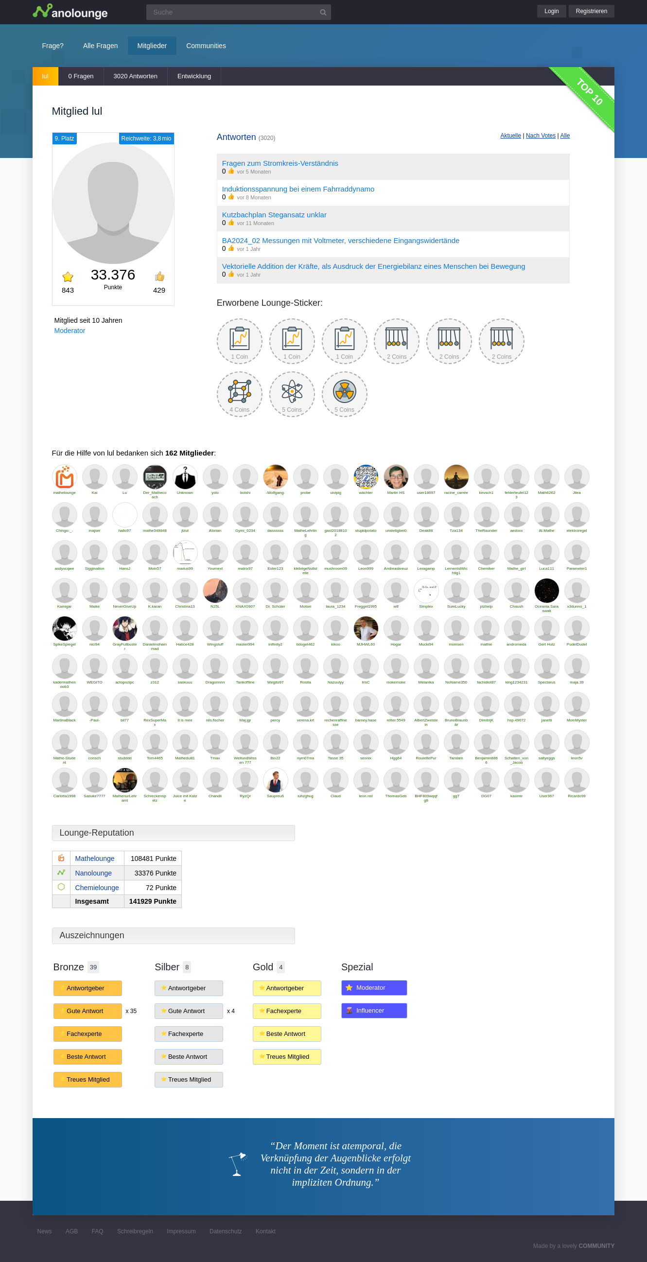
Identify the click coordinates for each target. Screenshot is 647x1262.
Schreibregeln (135, 1231)
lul (45, 76)
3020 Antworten (135, 76)
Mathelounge (95, 858)
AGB (72, 1231)
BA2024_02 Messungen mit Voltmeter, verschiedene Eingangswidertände (341, 240)
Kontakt (266, 1231)
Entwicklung (194, 76)
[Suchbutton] (323, 12)
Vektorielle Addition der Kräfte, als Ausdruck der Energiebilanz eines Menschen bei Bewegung (373, 266)
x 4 (231, 1011)
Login (551, 11)
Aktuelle (510, 135)
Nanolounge (93, 873)
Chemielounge (97, 888)
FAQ (98, 1231)
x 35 (131, 1011)
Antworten (246, 137)
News (44, 1231)
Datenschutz (226, 1231)
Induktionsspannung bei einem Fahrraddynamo (298, 189)
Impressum (181, 1231)
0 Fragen (81, 76)
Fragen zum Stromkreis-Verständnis (280, 163)
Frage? (53, 46)
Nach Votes (541, 135)
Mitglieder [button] (152, 46)
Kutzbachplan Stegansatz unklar (274, 214)
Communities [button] (206, 46)
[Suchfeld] (238, 12)
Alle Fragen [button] (100, 46)
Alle (565, 135)
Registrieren (592, 11)
